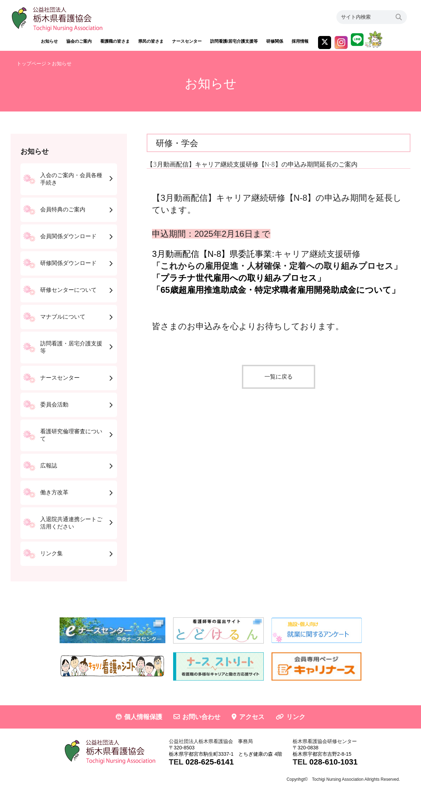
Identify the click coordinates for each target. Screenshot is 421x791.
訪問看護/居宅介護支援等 (234, 41)
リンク (295, 716)
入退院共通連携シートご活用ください (71, 523)
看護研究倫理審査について (71, 435)
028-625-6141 (209, 761)
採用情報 (300, 41)
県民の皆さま (151, 41)
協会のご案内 (79, 41)
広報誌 (48, 466)
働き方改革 (54, 492)
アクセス (251, 716)
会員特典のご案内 (62, 209)
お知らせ (49, 41)
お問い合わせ (201, 716)
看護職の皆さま (115, 41)
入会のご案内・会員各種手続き (71, 179)
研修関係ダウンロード (68, 263)
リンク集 (51, 553)
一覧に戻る (278, 377)
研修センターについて (68, 290)
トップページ (31, 63)
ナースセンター (187, 41)
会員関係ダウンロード (68, 236)
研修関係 (274, 41)
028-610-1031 (333, 761)
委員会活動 (54, 404)
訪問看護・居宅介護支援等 (71, 347)
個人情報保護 (143, 716)
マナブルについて (62, 317)
